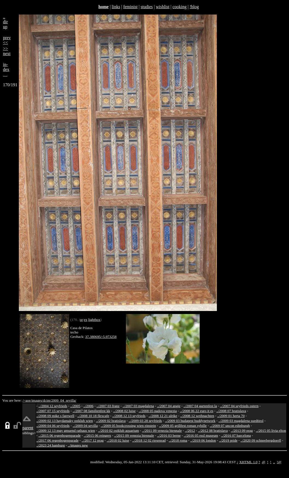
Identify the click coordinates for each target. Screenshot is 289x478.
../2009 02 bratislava (111, 421)
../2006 (88, 406)
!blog (194, 6)
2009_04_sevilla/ (63, 400)
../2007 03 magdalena (138, 406)
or (81, 320)
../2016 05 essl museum (201, 435)
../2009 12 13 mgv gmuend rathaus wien (65, 430)
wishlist (162, 6)
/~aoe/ (27, 400)
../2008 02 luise (124, 411)
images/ (37, 400)
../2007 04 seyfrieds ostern (239, 406)
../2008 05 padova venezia (158, 411)
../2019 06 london (203, 440)
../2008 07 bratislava (231, 411)
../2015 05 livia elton (271, 430)
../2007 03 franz (107, 406)
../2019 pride (228, 440)
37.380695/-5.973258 (101, 337)
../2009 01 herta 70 (230, 416)
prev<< (7, 40)
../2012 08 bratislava (213, 430)
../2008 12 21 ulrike (163, 416)
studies (147, 6)
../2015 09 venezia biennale (134, 435)
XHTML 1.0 (248, 462)
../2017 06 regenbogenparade (57, 440)
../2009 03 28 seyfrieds (145, 421)
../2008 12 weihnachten (197, 416)
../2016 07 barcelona (236, 435)
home (103, 6)
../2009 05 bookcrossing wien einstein (128, 426)
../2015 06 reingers (97, 435)
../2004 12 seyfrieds (53, 406)
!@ (279, 462)
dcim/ (47, 400)
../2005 (75, 406)
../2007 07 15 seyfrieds (53, 411)
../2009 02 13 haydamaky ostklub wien (64, 421)
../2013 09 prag (242, 430)
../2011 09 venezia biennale (162, 430)
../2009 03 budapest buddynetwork (190, 421)
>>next (7, 51)
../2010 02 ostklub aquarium (118, 430)
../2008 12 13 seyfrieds (129, 416)
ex (85, 320)
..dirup (5, 22)
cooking (179, 6)
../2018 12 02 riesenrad (149, 440)
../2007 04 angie (169, 406)
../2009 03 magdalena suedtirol (241, 421)
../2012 (190, 430)
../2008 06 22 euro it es (196, 411)
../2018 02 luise (118, 440)
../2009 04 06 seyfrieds (53, 426)
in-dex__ (6, 69)
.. (274, 462)
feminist (130, 6)
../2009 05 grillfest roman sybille (183, 426)
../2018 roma (178, 440)
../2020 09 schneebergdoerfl (260, 440)
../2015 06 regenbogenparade (60, 435)
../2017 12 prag (93, 440)
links (116, 6)
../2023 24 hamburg (50, 445)
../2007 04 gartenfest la (200, 406)
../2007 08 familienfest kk (91, 411)
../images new (78, 445)
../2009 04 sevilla (85, 426)
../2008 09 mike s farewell (55, 416)
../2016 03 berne (169, 435)
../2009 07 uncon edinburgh (230, 426)
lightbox (94, 320)
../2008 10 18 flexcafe (93, 416)
